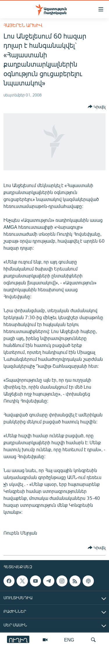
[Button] (97, 106)
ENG (69, 639)
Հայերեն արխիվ (22, 25)
